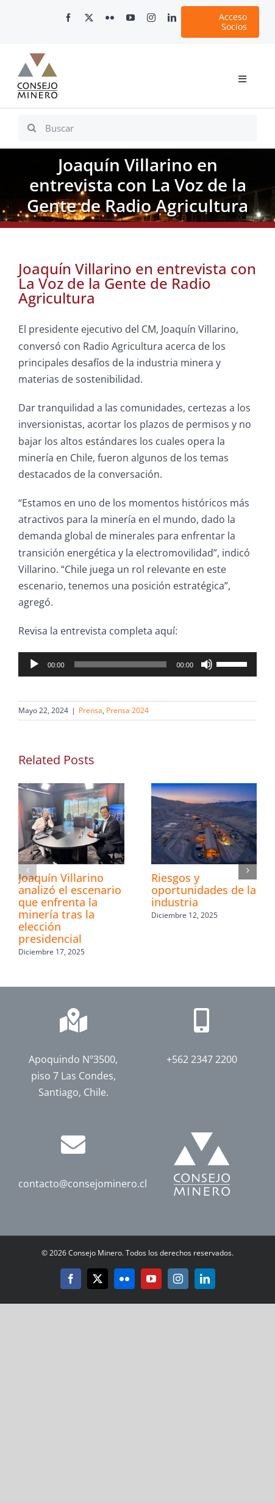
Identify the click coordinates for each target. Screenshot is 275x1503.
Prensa (90, 710)
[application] (137, 664)
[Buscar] (137, 128)
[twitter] (89, 17)
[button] (27, 870)
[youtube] (130, 17)
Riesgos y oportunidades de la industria (203, 889)
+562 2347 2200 (201, 1059)
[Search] (31, 128)
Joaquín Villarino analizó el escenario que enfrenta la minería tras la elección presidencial (69, 908)
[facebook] (68, 17)
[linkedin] (172, 17)
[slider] (120, 664)
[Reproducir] (34, 664)
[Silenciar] (207, 664)
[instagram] (151, 17)
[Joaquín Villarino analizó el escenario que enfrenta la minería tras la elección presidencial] (71, 790)
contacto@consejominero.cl (82, 1183)
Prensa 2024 (127, 710)
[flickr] (109, 17)
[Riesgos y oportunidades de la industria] (204, 790)
